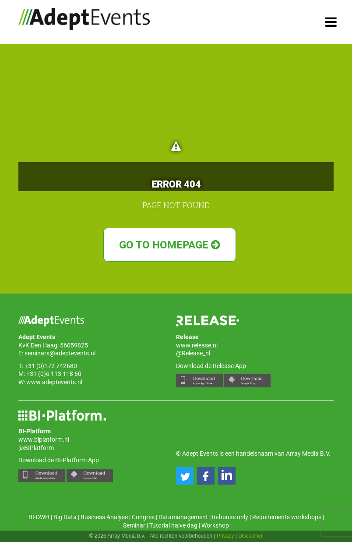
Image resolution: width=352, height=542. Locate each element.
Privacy (225, 536)
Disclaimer (250, 536)
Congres (143, 517)
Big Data (65, 517)
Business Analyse (104, 517)
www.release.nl (197, 345)
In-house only (230, 517)
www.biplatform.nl (43, 439)
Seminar (134, 525)
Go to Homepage (169, 245)
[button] (185, 476)
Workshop (215, 525)
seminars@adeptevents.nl (60, 353)
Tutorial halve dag (173, 525)
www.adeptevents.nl (54, 382)
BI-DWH (38, 517)
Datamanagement (183, 517)
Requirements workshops (286, 517)
